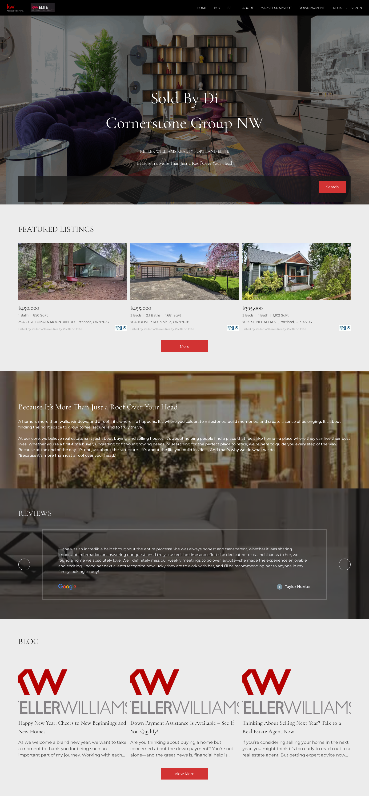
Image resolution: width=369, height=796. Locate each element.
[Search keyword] (171, 187)
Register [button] (340, 8)
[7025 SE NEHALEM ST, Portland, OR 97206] (296, 271)
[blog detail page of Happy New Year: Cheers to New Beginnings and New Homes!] (72, 707)
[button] (332, 187)
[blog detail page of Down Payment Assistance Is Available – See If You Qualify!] (184, 707)
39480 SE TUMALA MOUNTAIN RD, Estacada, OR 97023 (63, 322)
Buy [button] (217, 8)
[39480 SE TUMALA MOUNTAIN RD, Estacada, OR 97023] (72, 271)
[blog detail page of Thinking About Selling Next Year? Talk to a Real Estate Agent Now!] (296, 707)
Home (202, 8)
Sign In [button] (356, 8)
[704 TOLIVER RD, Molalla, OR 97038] (184, 271)
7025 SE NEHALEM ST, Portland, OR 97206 (277, 322)
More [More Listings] (184, 346)
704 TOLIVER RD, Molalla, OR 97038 (159, 322)
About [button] (247, 8)
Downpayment (312, 8)
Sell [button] (231, 8)
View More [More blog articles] (184, 774)
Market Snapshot (276, 8)
